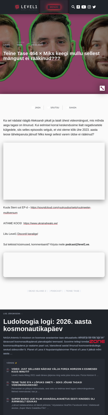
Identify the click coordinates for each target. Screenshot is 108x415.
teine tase (72, 291)
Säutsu (53, 107)
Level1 (6, 44)
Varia (19, 44)
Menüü (54, 7)
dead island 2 (37, 291)
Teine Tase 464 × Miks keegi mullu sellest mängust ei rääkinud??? (51, 56)
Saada (71, 107)
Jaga (36, 107)
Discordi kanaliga (27, 233)
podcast (56, 291)
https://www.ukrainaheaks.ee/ (40, 223)
